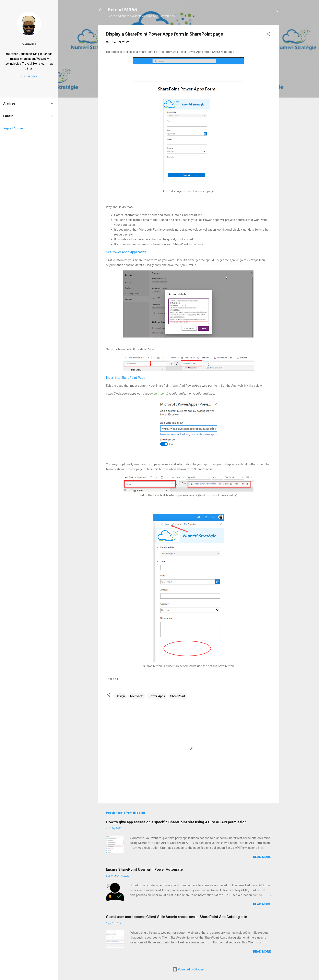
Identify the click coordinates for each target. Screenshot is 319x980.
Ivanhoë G (29, 44)
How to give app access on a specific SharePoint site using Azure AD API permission (176, 822)
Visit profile (29, 76)
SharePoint (177, 696)
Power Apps (157, 696)
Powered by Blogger (188, 969)
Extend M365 (122, 10)
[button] (268, 34)
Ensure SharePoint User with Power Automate (144, 869)
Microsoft (136, 696)
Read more (262, 857)
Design (120, 696)
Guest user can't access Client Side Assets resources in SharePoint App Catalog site (176, 917)
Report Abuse (13, 128)
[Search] (276, 11)
